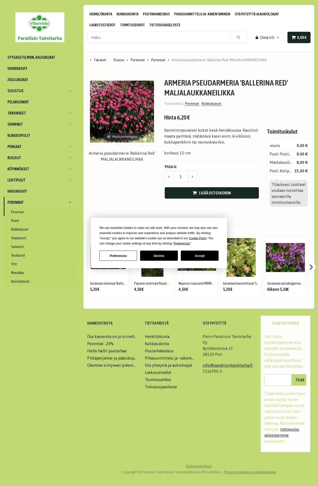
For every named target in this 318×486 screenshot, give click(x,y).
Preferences (118, 255)
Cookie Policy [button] (198, 238)
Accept (200, 255)
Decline (159, 255)
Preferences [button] (182, 243)
